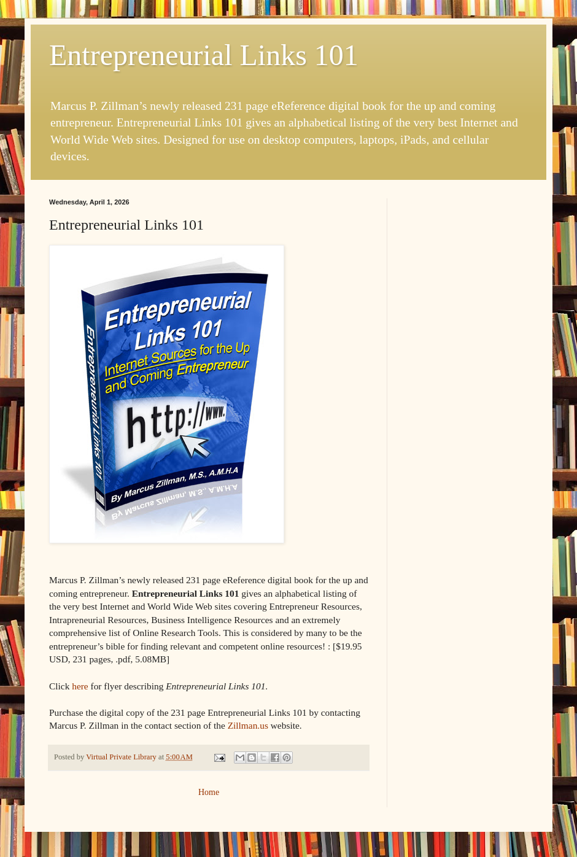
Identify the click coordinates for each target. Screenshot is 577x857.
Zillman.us (248, 725)
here (80, 686)
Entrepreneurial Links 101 (203, 55)
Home (208, 792)
